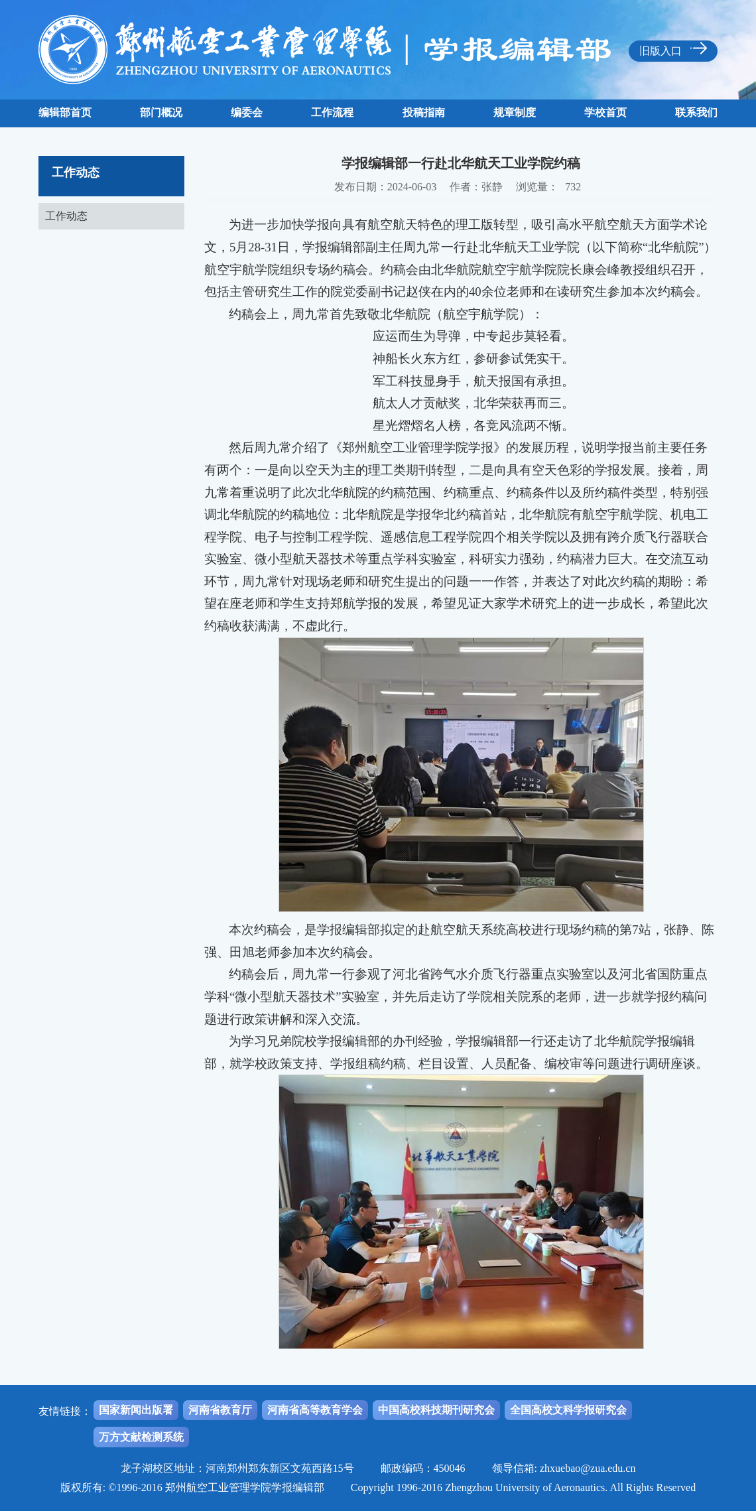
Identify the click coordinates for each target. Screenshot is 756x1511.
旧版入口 (673, 49)
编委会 (247, 112)
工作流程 (332, 112)
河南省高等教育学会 (315, 1409)
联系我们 (696, 112)
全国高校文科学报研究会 (568, 1409)
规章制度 (514, 112)
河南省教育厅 (220, 1409)
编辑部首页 (65, 112)
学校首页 (605, 112)
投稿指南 (424, 112)
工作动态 (66, 216)
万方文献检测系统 (141, 1437)
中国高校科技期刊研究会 (436, 1409)
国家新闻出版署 (136, 1409)
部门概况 (161, 112)
